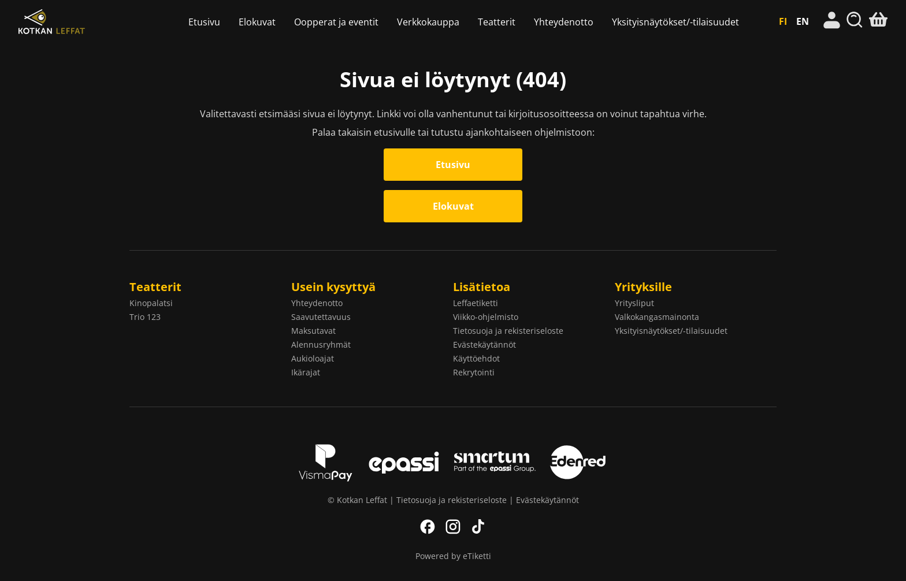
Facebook (427, 526)
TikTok (478, 526)
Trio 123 (145, 316)
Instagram (453, 526)
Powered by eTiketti (453, 555)
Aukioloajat (312, 358)
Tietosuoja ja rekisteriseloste (508, 330)
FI (783, 21)
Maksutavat (313, 330)
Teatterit (496, 22)
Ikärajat (305, 372)
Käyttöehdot (476, 358)
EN (802, 21)
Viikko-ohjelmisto (485, 316)
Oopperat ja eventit (336, 22)
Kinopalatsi (151, 302)
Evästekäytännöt (484, 344)
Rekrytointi (474, 372)
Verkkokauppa (428, 22)
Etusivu (204, 22)
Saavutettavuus (321, 316)
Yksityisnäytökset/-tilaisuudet (675, 22)
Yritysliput (634, 302)
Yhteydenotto (563, 22)
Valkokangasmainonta (657, 316)
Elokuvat (257, 22)
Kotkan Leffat (83, 21)
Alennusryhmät (321, 344)
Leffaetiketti (475, 302)
